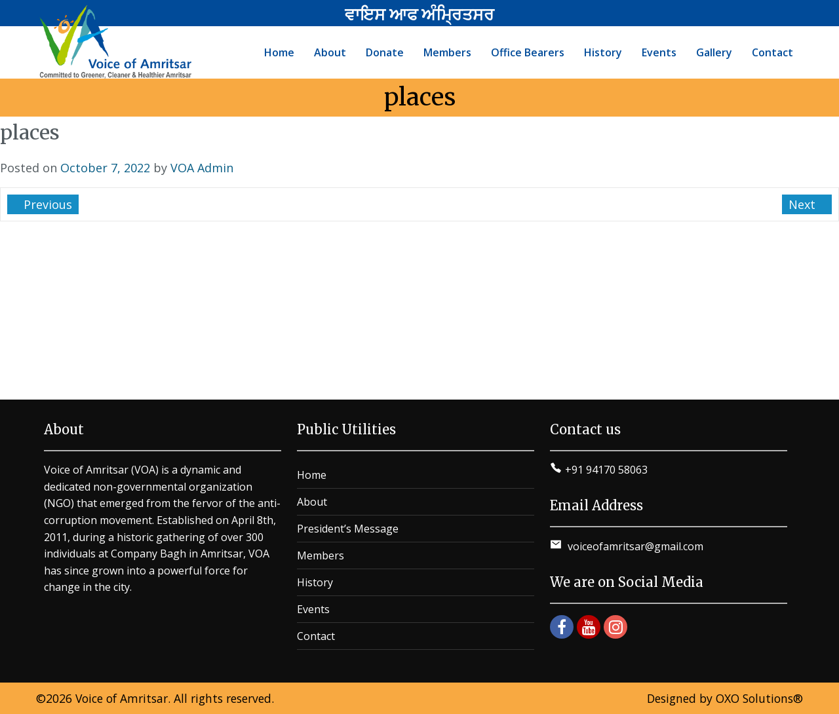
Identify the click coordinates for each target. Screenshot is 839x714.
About (312, 502)
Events (313, 609)
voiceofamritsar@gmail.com (634, 546)
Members (320, 555)
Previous (46, 204)
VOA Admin (201, 168)
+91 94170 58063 (606, 469)
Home (311, 475)
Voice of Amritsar (121, 698)
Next (804, 204)
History (315, 582)
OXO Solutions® (759, 698)
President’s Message (348, 528)
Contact (316, 636)
